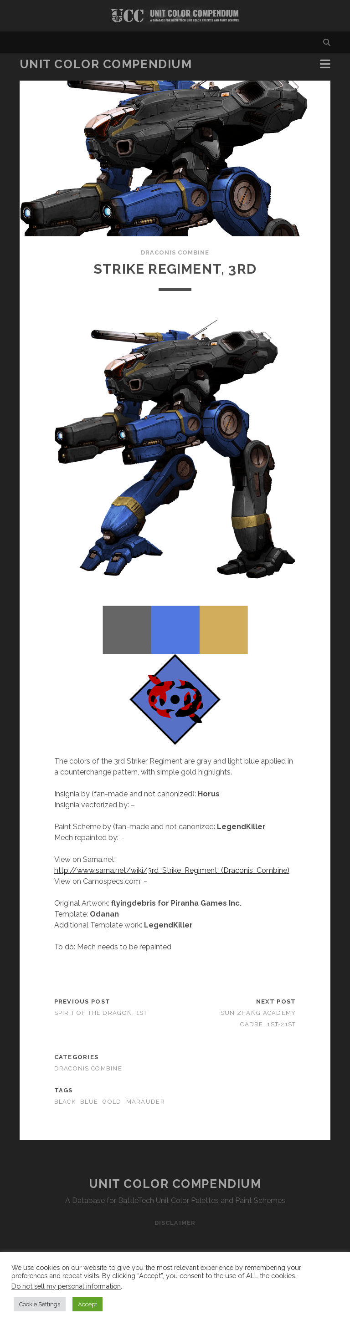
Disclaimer (174, 1222)
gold (112, 1101)
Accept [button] (87, 1304)
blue (89, 1101)
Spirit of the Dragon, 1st (101, 1012)
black (65, 1101)
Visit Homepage (175, 15)
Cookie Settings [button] (39, 1304)
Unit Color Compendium (106, 64)
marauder (145, 1101)
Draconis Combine (175, 252)
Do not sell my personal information (66, 1286)
